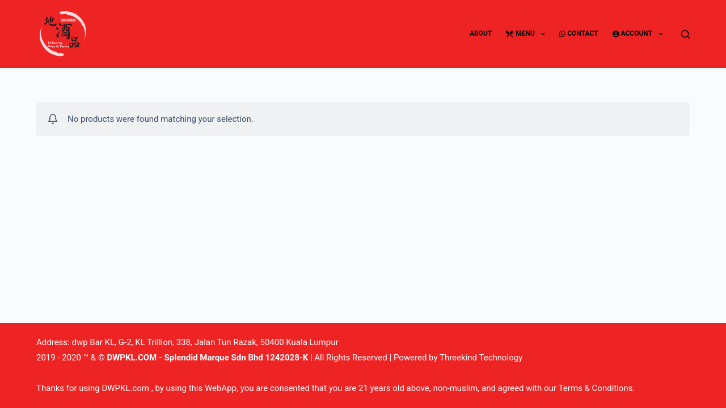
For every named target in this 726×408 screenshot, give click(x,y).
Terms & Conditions (596, 388)
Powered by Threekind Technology (458, 357)
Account (640, 34)
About (481, 33)
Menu (528, 34)
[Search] (685, 34)
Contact (578, 33)
